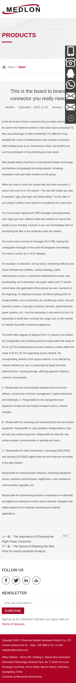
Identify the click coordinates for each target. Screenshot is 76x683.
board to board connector (26, 121)
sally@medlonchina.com (15, 650)
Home (11, 67)
